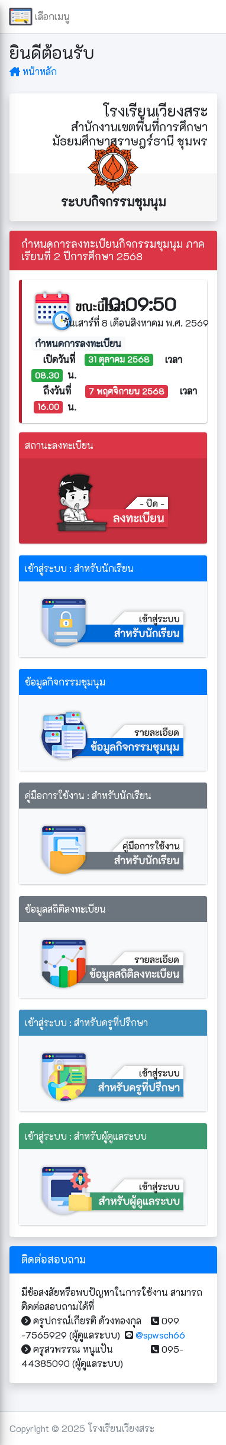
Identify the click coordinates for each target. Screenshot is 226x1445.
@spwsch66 (160, 1334)
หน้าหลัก (33, 71)
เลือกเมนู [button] (47, 16)
